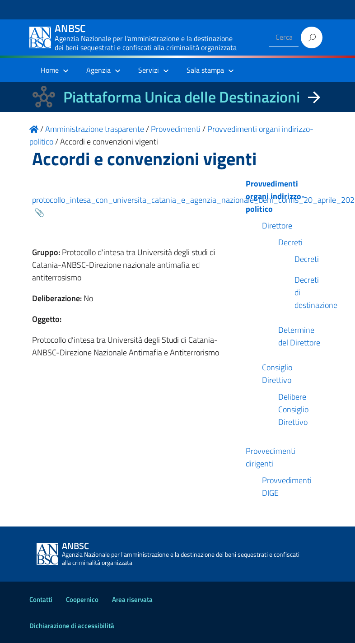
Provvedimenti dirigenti (270, 457)
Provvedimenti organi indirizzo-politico (275, 196)
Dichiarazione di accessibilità (71, 625)
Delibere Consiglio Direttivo (293, 409)
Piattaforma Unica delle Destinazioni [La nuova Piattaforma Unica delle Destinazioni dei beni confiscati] (181, 96)
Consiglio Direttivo (277, 373)
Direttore (277, 225)
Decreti (290, 242)
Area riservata (132, 599)
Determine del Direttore (299, 336)
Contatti (40, 599)
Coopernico (82, 599)
